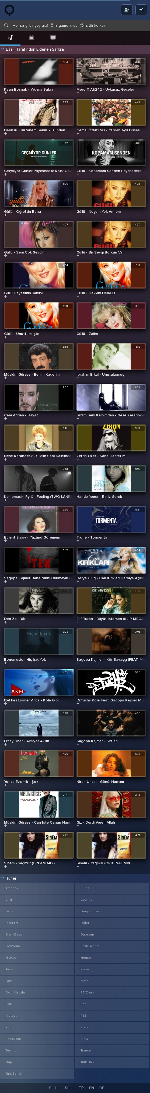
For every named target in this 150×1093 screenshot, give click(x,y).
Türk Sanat (13, 1074)
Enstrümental (90, 946)
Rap (8, 1027)
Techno (11, 1051)
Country (86, 900)
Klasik (85, 969)
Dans (9, 911)
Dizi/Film (11, 923)
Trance (86, 1051)
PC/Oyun (87, 993)
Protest (11, 1016)
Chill (8, 900)
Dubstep (87, 935)
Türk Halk (87, 1062)
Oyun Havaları (16, 993)
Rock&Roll (13, 1039)
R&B (84, 1016)
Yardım (54, 1087)
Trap (8, 1062)
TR (81, 1087)
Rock (84, 1027)
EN (91, 1087)
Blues (85, 888)
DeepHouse (90, 911)
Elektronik (12, 946)
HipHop (10, 958)
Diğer (85, 923)
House (86, 958)
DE (101, 1087)
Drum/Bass (13, 935)
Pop (83, 1004)
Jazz (8, 969)
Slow (84, 1039)
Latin (9, 981)
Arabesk (11, 888)
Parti (8, 1004)
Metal (85, 981)
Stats (69, 1087)
